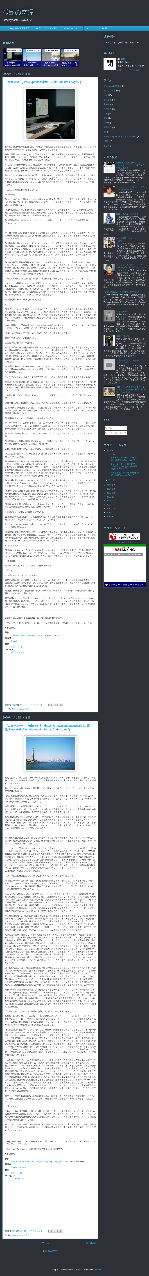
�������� (139, 580)
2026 (109, 451)
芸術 (106, 113)
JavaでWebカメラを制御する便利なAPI (121, 292)
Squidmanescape (19, 1167)
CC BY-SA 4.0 (17, 652)
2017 (109, 512)
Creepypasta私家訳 (21, 709)
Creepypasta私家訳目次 (19, 28)
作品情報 (11, 628)
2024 (109, 489)
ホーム (89, 28)
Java (106, 123)
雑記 (106, 95)
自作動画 (108, 109)
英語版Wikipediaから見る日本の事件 (120, 136)
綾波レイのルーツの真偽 (127, 214)
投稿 (108, 428)
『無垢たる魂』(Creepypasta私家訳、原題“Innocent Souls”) (123, 474)
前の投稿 (91, 1243)
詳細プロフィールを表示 (128, 70)
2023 (109, 493)
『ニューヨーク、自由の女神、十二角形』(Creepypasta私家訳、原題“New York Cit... (123, 466)
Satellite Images (18, 635)
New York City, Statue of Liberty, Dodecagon (31, 1161)
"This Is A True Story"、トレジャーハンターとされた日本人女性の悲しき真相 (130, 165)
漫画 (106, 118)
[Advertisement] (50, 677)
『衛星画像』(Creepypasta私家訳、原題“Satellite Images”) (43, 82)
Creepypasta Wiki (35, 635)
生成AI (106, 146)
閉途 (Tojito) (16, 646)
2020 (109, 505)
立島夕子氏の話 (123, 336)
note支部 (103, 28)
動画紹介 (108, 127)
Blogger (97, 1270)
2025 (109, 485)
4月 (111, 454)
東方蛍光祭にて (123, 311)
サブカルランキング (125, 542)
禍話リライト (110, 90)
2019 (109, 508)
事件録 (107, 104)
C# (105, 132)
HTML (106, 141)
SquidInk (15, 641)
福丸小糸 (108, 100)
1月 (111, 480)
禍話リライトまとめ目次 (47, 28)
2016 (109, 516)
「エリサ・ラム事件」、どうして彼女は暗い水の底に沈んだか (130, 266)
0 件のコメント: (36, 705)
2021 (109, 501)
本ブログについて (72, 28)
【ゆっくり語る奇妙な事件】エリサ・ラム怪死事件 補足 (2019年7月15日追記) (130, 389)
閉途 (123, 59)
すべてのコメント (114, 433)
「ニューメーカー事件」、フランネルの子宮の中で (130, 188)
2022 (109, 497)
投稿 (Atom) (53, 1251)
